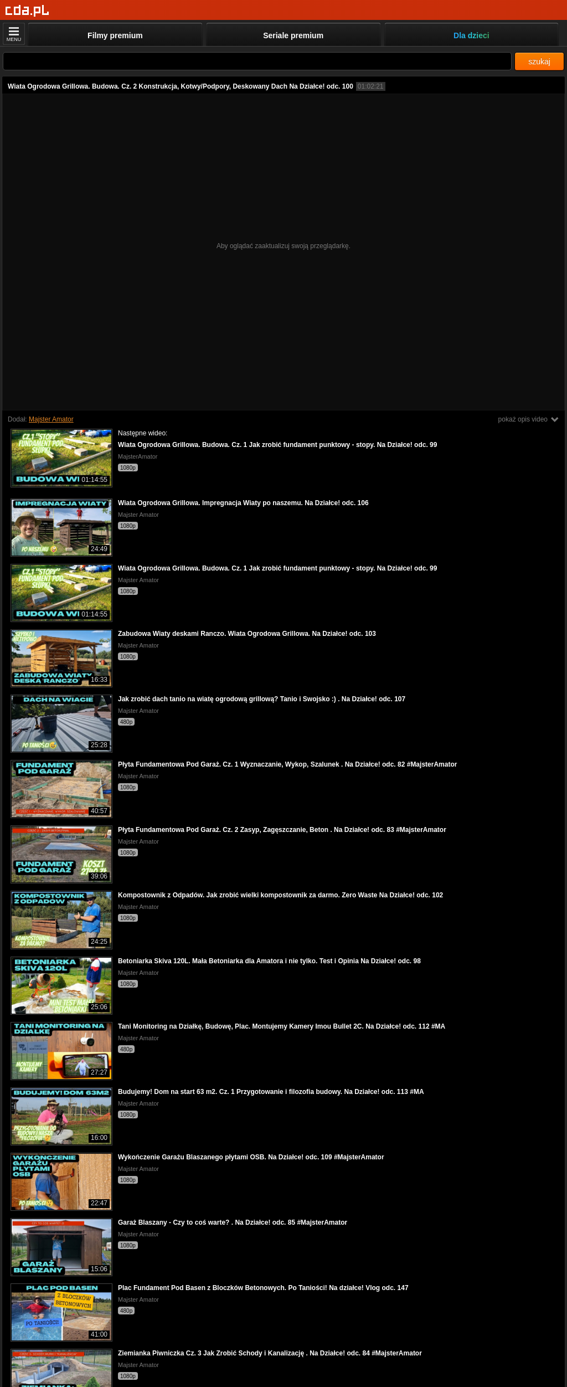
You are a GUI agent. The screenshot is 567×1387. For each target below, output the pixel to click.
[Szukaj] (257, 61)
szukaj (539, 61)
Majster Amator (51, 419)
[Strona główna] (27, 11)
